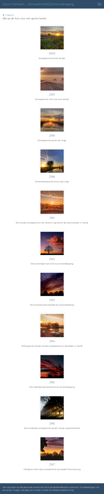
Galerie (8, 15)
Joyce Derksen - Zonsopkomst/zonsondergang (38, 4)
